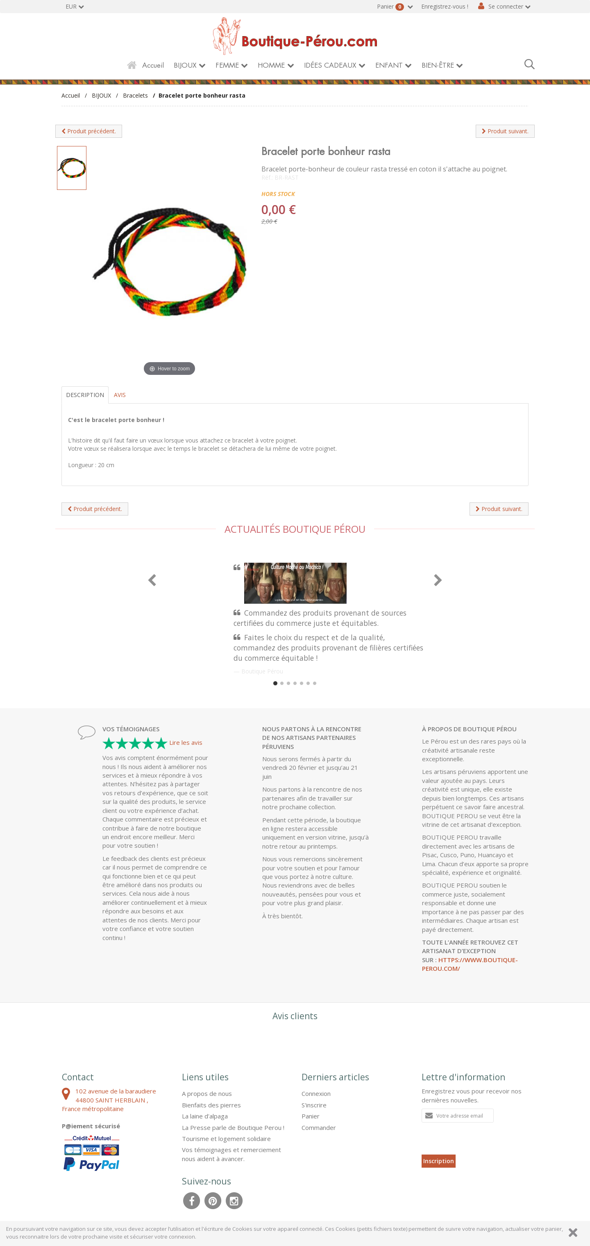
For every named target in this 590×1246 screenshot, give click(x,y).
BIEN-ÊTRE (438, 65)
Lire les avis (185, 742)
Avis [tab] (120, 395)
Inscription (438, 1161)
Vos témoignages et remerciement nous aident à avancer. (231, 1154)
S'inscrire (314, 1105)
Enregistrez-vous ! (444, 6)
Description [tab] (85, 395)
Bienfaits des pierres (211, 1105)
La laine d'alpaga (205, 1116)
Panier (391, 6)
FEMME (227, 65)
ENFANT (389, 65)
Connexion (316, 1093)
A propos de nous (207, 1093)
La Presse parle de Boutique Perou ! (233, 1127)
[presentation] (484, 1139)
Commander (319, 1127)
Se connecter (505, 6)
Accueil (153, 65)
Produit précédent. (88, 131)
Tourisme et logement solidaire (226, 1138)
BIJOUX (185, 65)
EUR (71, 6)
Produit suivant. (505, 131)
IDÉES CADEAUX (330, 65)
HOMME (271, 65)
